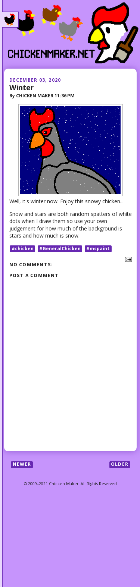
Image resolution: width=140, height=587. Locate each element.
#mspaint (98, 248)
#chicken (23, 248)
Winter (21, 87)
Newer (22, 464)
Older (119, 464)
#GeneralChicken (60, 248)
